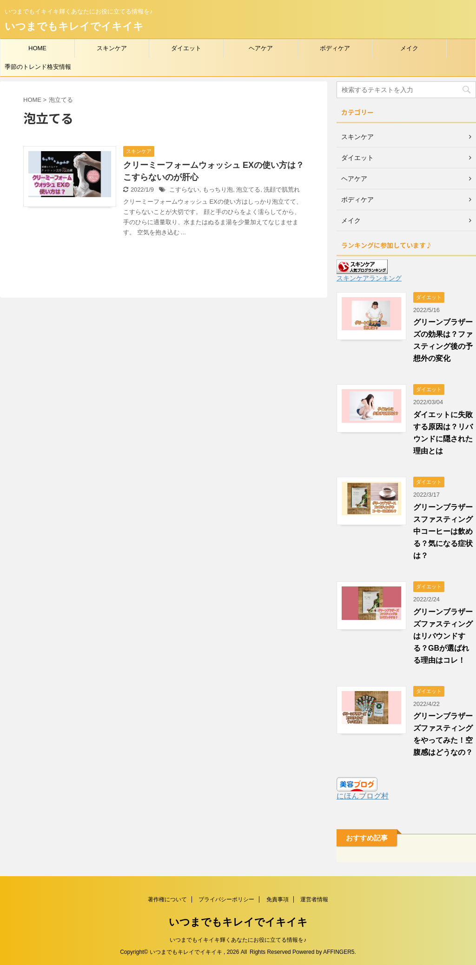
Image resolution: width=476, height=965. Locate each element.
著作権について (167, 899)
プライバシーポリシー (226, 899)
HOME (37, 48)
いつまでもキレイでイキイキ (74, 26)
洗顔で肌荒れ (282, 189)
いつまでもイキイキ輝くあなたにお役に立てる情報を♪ (238, 940)
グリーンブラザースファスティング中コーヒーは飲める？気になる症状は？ (443, 531)
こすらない (184, 189)
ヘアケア (261, 48)
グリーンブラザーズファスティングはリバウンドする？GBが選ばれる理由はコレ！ (443, 636)
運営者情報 (314, 899)
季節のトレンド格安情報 (38, 66)
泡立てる (248, 189)
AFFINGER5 (338, 952)
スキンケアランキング (369, 278)
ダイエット (186, 48)
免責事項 (277, 899)
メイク (409, 48)
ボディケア (335, 48)
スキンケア (112, 48)
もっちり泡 (218, 189)
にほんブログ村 (363, 796)
